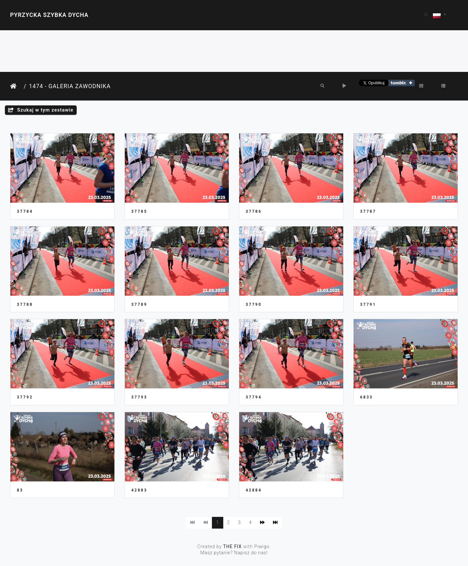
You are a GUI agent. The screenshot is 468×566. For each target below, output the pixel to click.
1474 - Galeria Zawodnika (69, 86)
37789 (139, 304)
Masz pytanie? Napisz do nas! (233, 552)
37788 (25, 304)
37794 (254, 397)
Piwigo (261, 546)
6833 (366, 397)
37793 (139, 397)
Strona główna (15, 86)
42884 (254, 490)
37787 (368, 211)
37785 (139, 211)
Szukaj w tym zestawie (40, 110)
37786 (254, 211)
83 (20, 490)
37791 (368, 304)
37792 (25, 397)
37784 (25, 211)
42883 (139, 490)
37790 (254, 304)
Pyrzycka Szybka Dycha (49, 15)
